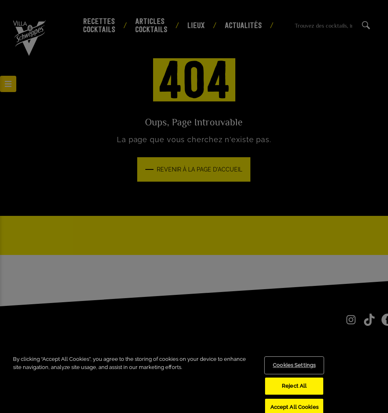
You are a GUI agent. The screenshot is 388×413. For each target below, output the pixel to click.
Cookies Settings (294, 370)
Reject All (294, 391)
